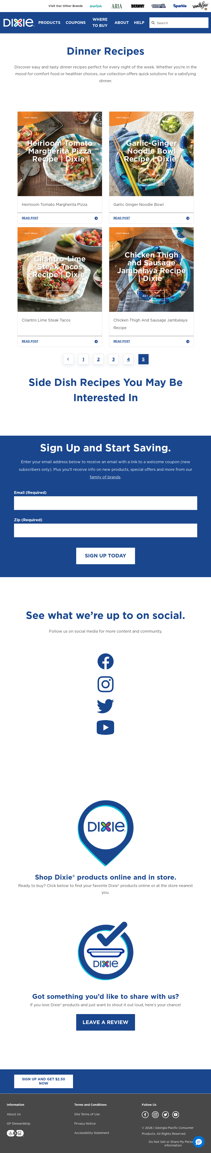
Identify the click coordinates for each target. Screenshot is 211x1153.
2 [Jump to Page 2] (98, 359)
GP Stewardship (18, 1123)
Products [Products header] (49, 22)
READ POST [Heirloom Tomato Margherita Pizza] (60, 218)
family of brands (105, 477)
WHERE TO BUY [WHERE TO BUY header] (100, 22)
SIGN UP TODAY (105, 556)
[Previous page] (68, 359)
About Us (14, 1114)
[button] (199, 1142)
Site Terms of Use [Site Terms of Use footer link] (87, 1114)
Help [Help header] (139, 22)
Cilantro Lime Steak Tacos (46, 320)
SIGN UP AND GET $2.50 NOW (43, 1081)
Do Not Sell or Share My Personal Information (173, 1143)
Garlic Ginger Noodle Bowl (138, 204)
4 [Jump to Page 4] (128, 359)
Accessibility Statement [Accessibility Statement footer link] (91, 1133)
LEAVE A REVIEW (105, 1022)
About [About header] (121, 22)
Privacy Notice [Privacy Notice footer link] (85, 1123)
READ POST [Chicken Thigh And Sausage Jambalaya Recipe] (151, 341)
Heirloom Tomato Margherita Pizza (54, 204)
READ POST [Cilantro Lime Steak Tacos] (60, 341)
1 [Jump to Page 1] (83, 359)
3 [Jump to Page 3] (113, 359)
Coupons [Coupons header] (76, 22)
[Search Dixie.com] (153, 22)
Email (30, 492)
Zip (28, 520)
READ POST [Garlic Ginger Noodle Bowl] (151, 218)
